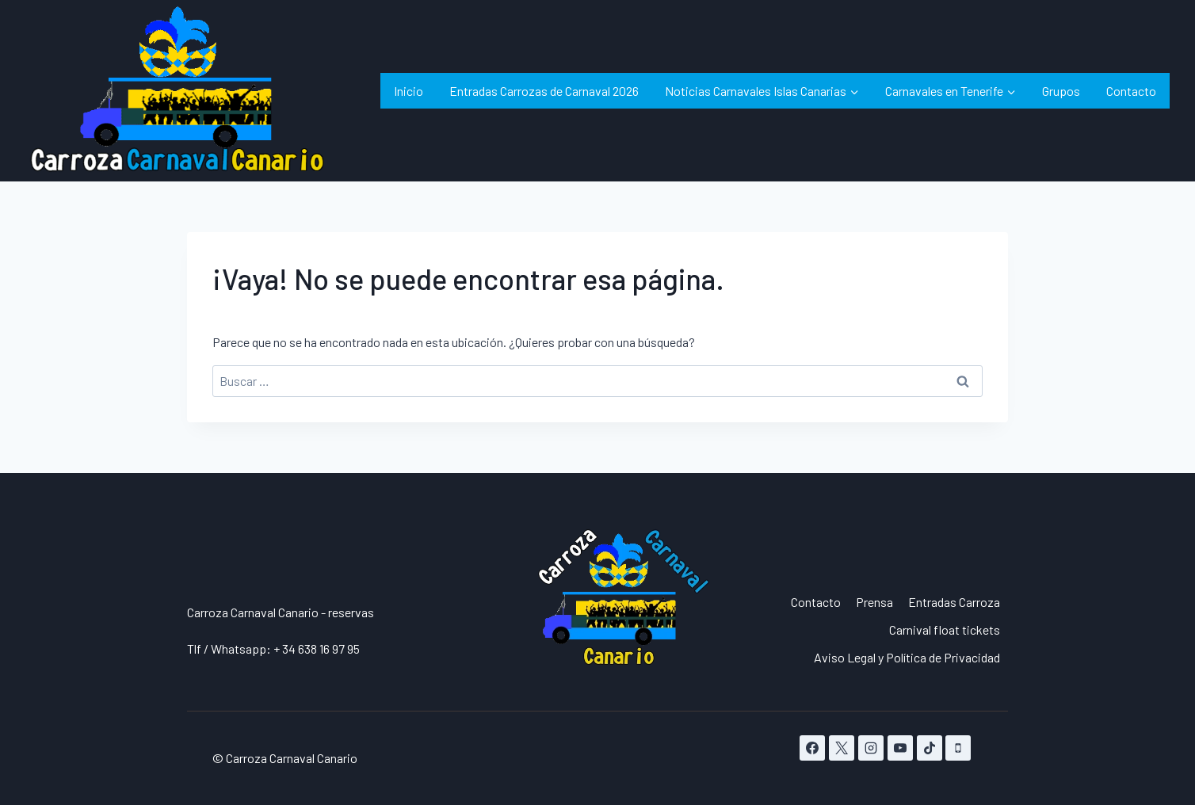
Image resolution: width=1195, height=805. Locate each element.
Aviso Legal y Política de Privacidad (907, 657)
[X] (841, 748)
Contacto (1131, 90)
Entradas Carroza (954, 601)
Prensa (874, 601)
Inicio (408, 90)
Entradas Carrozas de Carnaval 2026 (544, 90)
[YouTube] (900, 748)
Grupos (1061, 90)
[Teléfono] (958, 748)
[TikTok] (929, 748)
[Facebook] (812, 748)
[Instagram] (871, 748)
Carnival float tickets (944, 629)
